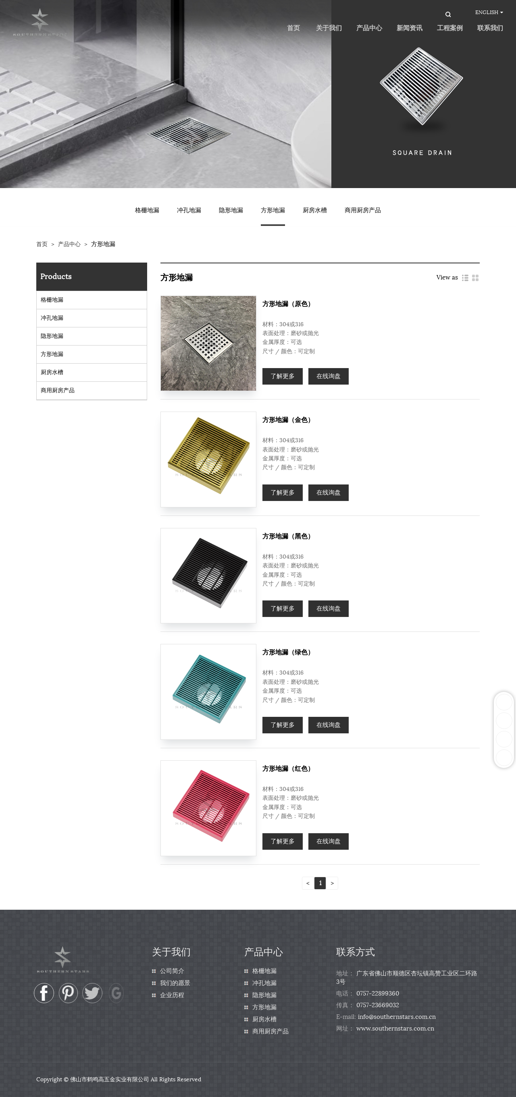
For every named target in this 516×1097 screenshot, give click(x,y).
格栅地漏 (147, 210)
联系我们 (490, 28)
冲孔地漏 (189, 210)
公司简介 (172, 971)
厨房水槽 (315, 210)
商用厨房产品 (363, 210)
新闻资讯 (409, 28)
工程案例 (450, 28)
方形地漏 (273, 210)
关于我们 (329, 28)
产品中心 (369, 28)
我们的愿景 (175, 983)
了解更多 (282, 376)
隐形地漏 (231, 210)
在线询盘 (328, 376)
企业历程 (172, 995)
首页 (42, 244)
